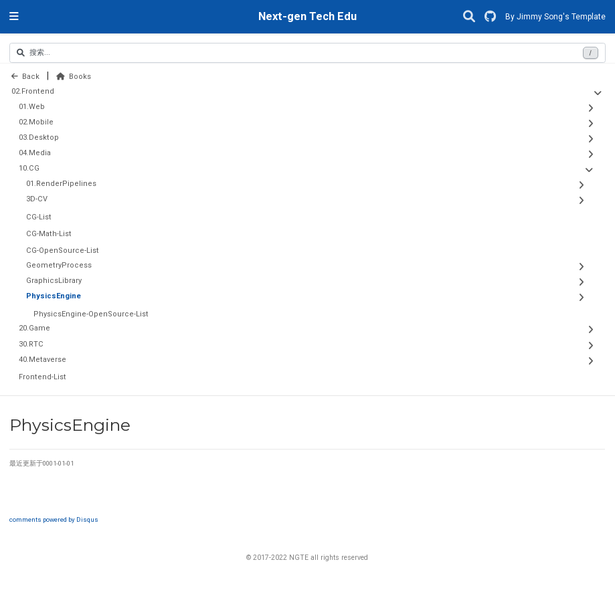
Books (73, 76)
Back (25, 76)
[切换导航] (14, 17)
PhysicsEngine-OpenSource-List (91, 314)
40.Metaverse (42, 359)
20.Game (34, 328)
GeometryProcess (59, 265)
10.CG (29, 168)
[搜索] (469, 17)
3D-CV (37, 199)
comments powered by (53, 519)
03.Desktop (39, 137)
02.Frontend (32, 91)
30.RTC (31, 344)
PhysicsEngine (53, 296)
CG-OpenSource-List (62, 250)
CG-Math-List (49, 233)
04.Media (35, 153)
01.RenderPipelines (61, 183)
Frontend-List (42, 377)
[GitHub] (490, 17)
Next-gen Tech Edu (307, 16)
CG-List (39, 217)
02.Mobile (36, 122)
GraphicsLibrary (54, 280)
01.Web (32, 106)
